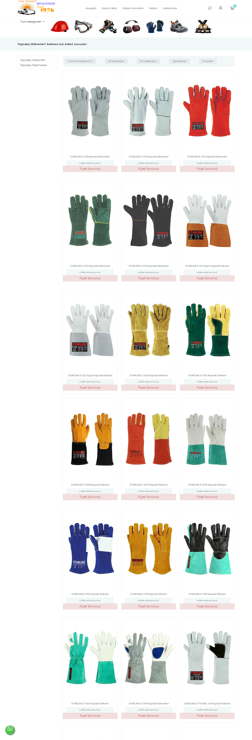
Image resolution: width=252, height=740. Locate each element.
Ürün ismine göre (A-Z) (80, 61)
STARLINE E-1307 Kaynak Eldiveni (149, 484)
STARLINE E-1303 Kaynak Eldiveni (149, 375)
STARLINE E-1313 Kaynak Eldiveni (90, 703)
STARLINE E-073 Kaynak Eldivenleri (90, 265)
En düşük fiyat (116, 61)
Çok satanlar (179, 61)
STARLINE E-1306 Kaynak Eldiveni (90, 484)
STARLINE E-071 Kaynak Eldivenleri (148, 156)
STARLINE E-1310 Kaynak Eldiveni (90, 594)
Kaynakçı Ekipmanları (33, 65)
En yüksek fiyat (148, 61)
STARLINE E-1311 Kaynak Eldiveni (148, 594)
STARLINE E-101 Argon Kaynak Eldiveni (207, 265)
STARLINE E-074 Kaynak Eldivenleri (148, 265)
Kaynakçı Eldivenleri (32, 60)
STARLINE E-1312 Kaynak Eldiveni (207, 594)
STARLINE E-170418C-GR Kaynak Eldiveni (207, 703)
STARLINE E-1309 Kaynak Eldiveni (207, 484)
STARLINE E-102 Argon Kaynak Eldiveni (90, 375)
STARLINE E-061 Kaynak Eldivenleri (90, 156)
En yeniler (208, 61)
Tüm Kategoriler (30, 21)
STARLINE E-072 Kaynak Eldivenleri (207, 156)
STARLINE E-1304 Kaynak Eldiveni (207, 375)
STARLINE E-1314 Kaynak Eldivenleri (148, 703)
